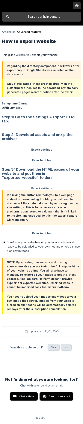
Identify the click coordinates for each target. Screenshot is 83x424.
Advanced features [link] (29, 31)
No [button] (66, 347)
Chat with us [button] (26, 396)
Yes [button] (53, 347)
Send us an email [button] (59, 396)
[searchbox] (41, 17)
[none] (77, 5)
